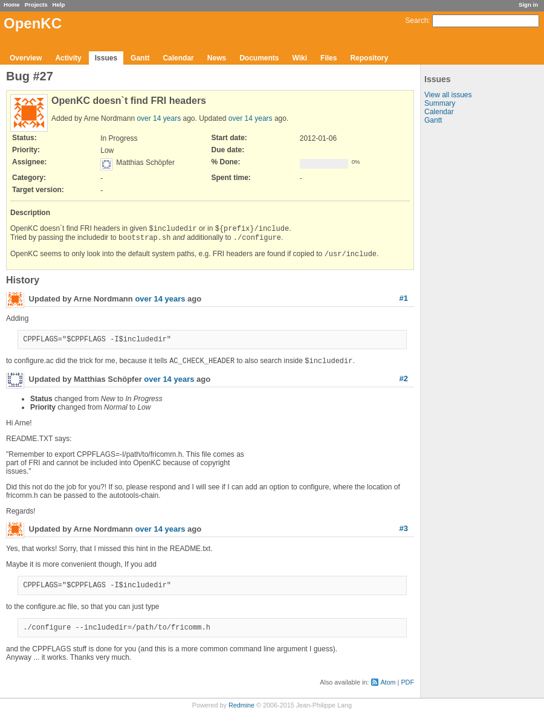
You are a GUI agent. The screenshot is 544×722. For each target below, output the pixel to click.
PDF (407, 692)
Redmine (241, 715)
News (216, 58)
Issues (106, 58)
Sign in (528, 4)
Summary (439, 103)
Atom (387, 692)
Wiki (300, 58)
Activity (68, 58)
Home (12, 4)
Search (416, 20)
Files (328, 58)
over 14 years (159, 118)
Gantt (140, 58)
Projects (36, 4)
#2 (404, 385)
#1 (404, 301)
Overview (26, 58)
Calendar (178, 58)
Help (59, 4)
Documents (259, 58)
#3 (404, 535)
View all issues (447, 95)
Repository (369, 58)
